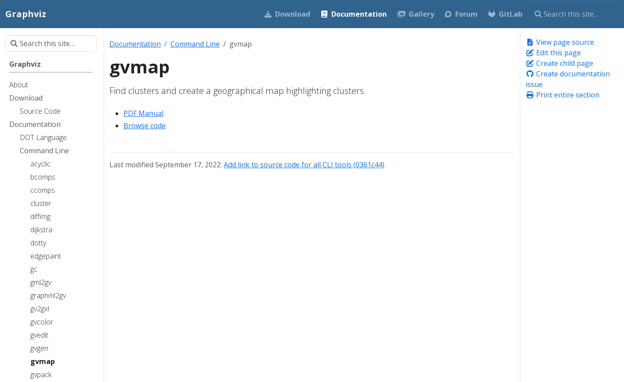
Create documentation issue (568, 79)
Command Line (195, 44)
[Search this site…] (574, 14)
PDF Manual (143, 113)
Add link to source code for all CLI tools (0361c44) (304, 164)
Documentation (135, 44)
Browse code (144, 125)
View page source (560, 42)
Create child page (559, 63)
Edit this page (553, 53)
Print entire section (562, 95)
